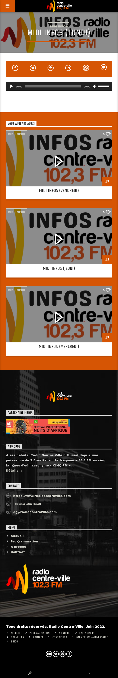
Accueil (17, 536)
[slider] (53, 86)
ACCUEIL (15, 633)
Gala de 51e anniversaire (92, 637)
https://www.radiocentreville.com (42, 496)
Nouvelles (17, 637)
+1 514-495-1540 (27, 504)
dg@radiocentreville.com (35, 512)
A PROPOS (64, 633)
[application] (59, 86)
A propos (18, 546)
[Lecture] (11, 86)
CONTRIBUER (59, 637)
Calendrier (86, 633)
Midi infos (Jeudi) (59, 268)
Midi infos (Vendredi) (59, 190)
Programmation (24, 541)
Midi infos (59, 26)
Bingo (14, 641)
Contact (18, 552)
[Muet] (94, 86)
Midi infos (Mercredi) (59, 346)
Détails (14, 471)
